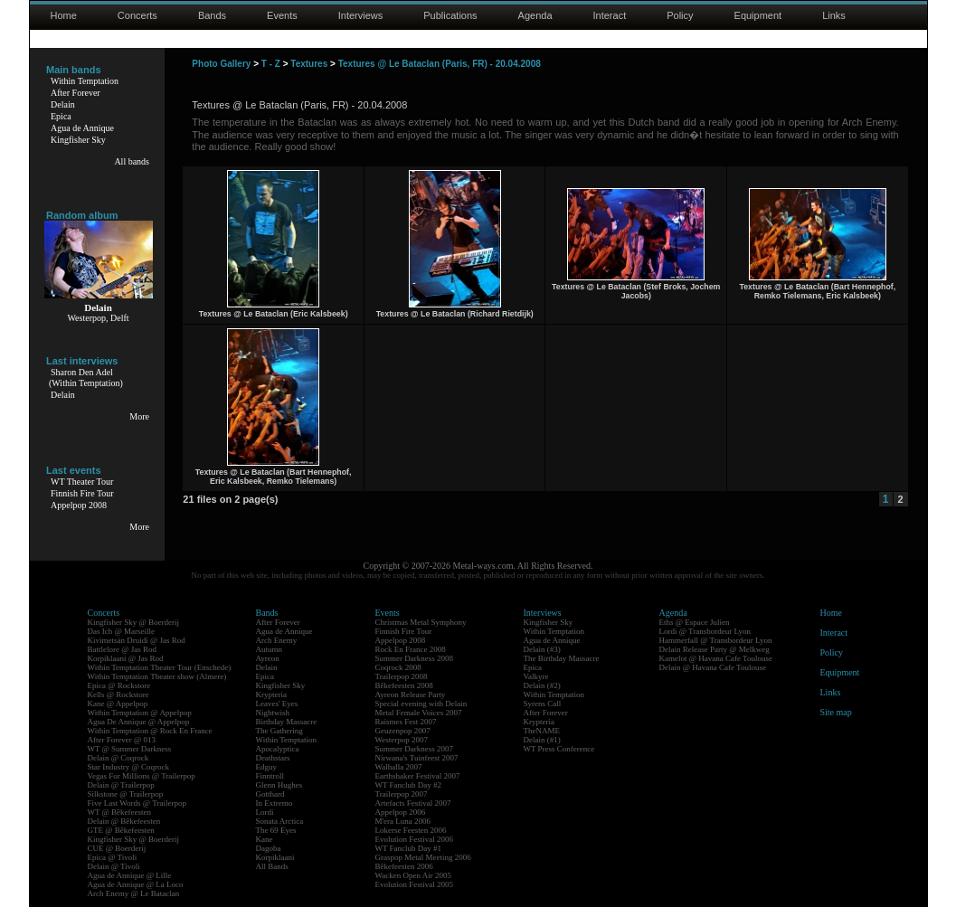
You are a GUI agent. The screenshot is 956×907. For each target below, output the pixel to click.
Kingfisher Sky (78, 140)
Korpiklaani (275, 857)
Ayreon (267, 658)
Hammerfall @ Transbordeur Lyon (715, 640)
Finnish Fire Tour (82, 493)
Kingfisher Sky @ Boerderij (134, 622)
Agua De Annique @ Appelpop (139, 721)
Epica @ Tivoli (112, 857)
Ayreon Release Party (410, 694)
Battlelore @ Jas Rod (122, 649)
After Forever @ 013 (122, 739)
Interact (610, 15)
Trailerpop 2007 (401, 793)
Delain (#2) (542, 685)
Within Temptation (84, 81)
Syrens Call (543, 703)
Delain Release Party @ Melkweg (714, 649)
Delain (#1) (542, 739)
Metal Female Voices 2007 (418, 712)
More (139, 416)
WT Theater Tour (82, 482)
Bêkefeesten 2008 (404, 685)
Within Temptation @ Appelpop (140, 712)
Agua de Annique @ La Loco (136, 884)
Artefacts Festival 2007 (413, 803)
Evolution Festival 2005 (414, 884)
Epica (61, 116)
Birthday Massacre (286, 721)
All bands (131, 161)
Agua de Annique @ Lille (130, 875)
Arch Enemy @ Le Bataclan (134, 893)
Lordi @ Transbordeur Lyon (705, 631)
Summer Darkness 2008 (414, 658)
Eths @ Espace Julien (694, 622)
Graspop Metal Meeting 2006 (423, 857)
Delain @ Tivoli (114, 866)
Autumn (269, 649)
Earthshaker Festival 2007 (417, 775)
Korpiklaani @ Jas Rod (126, 658)
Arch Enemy (277, 640)
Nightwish (273, 712)
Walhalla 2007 (398, 766)
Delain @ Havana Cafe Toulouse (712, 667)
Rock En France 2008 (410, 649)
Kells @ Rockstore (118, 694)
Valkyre (536, 676)
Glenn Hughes (279, 784)
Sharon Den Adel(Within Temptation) (86, 377)
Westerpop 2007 (402, 739)
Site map (836, 712)
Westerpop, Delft (97, 318)
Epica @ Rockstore (119, 685)
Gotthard (270, 793)
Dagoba (268, 848)
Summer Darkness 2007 (414, 748)
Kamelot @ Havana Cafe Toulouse (715, 658)
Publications (450, 15)
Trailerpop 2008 (401, 676)
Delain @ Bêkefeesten (124, 821)
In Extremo (274, 803)
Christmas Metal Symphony (421, 622)
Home (64, 15)
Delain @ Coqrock (118, 757)
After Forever (75, 93)
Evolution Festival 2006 (414, 839)
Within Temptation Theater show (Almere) (157, 676)
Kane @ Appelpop (118, 703)
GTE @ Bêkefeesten (121, 830)
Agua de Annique (82, 128)
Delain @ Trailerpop (121, 784)
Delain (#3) (542, 649)
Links (834, 15)
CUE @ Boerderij (117, 848)
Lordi (265, 812)
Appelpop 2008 (79, 505)
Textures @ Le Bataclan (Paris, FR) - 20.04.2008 (439, 64)
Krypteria (271, 694)
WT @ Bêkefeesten (120, 812)
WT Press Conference (559, 748)
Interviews (360, 15)
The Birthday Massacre (562, 658)
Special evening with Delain (421, 703)
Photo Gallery (221, 64)
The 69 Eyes (276, 830)
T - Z (270, 64)
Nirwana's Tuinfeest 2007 (417, 757)
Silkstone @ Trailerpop (126, 793)
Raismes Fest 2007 (406, 721)
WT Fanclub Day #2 (408, 784)
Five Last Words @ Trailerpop (137, 803)
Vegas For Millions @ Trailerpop (141, 775)
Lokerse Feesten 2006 (411, 830)
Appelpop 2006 (400, 812)
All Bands (272, 866)
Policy (680, 15)
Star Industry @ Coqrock (129, 766)
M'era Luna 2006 (403, 821)
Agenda (535, 15)
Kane (264, 839)
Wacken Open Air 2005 (413, 875)
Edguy (267, 766)
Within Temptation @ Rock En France (150, 730)
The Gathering (279, 730)
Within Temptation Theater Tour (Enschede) (160, 667)
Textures (308, 64)
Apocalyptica (277, 748)
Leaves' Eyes (277, 703)
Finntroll (270, 775)
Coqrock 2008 (398, 667)
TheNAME (542, 730)
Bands (212, 15)
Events (282, 15)
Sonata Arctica (280, 821)
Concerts (137, 15)
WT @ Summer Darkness (130, 748)
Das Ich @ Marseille (122, 631)
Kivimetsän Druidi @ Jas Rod (136, 640)
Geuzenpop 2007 (403, 730)
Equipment (758, 15)
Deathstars (273, 757)
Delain (63, 104)
